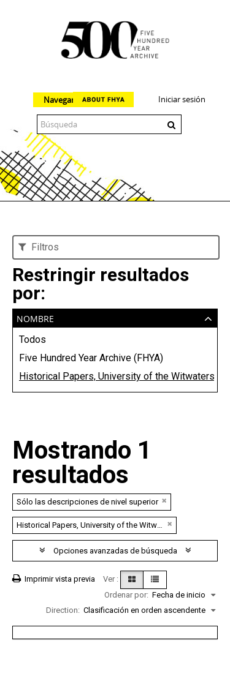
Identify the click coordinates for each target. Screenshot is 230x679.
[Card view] (132, 580)
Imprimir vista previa (53, 578)
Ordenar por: (126, 594)
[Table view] (155, 580)
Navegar (59, 99)
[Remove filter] (164, 500)
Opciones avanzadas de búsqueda (115, 550)
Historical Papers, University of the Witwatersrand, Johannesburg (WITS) (115, 376)
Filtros (38, 247)
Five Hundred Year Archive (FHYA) (91, 358)
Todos (32, 339)
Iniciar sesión (181, 99)
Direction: (63, 610)
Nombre (35, 317)
